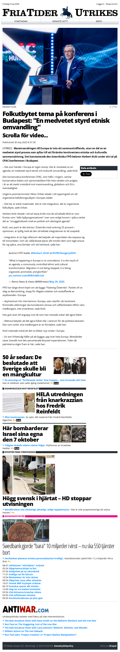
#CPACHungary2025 (64, 253)
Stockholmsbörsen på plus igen (26, 598)
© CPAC (114, 106)
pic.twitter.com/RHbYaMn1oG (26, 275)
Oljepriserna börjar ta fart (22, 568)
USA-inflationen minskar (22, 595)
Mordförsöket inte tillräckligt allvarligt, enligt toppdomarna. (37, 509)
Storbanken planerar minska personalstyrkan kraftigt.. (34, 558)
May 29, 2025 (57, 281)
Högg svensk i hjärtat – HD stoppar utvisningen (46, 501)
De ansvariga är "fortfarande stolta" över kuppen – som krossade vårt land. (45, 380)
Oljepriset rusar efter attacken (25, 580)
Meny (99, 21)
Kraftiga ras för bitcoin (21, 574)
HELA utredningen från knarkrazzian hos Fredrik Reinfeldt (59, 402)
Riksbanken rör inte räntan (23, 577)
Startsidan (21, 21)
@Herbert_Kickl (40, 253)
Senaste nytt (60, 21)
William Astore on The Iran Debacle (24, 631)
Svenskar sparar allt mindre (24, 586)
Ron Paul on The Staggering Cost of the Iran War (31, 624)
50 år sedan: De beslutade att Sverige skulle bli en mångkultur (24, 365)
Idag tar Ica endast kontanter (24, 589)
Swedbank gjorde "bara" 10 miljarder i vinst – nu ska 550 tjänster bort (58, 549)
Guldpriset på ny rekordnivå (24, 571)
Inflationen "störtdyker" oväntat (26, 565)
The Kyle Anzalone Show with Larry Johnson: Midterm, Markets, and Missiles (46, 627)
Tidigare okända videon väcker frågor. (25, 445)
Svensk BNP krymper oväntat (25, 583)
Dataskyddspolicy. (64, 645)
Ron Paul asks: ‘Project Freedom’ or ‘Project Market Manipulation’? (41, 634)
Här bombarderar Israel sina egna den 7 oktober (25, 433)
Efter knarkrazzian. (15, 417)
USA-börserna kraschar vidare (25, 592)
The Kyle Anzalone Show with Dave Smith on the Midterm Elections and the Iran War (50, 620)
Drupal (112, 645)
